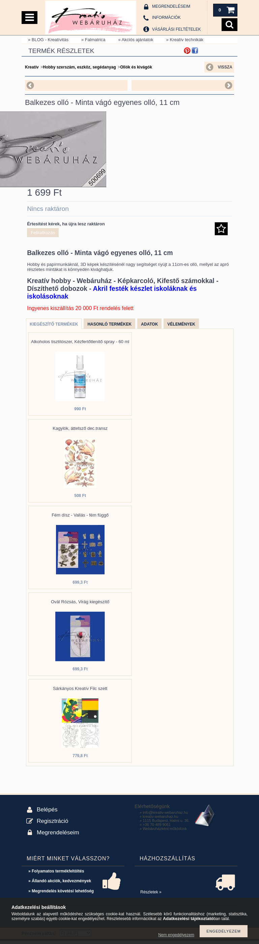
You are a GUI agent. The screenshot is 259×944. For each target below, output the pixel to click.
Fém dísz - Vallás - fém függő (80, 518)
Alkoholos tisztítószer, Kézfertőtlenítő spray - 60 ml (80, 345)
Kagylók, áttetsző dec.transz (80, 431)
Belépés (47, 813)
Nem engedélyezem (176, 935)
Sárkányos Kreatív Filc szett (80, 691)
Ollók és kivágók (136, 67)
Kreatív (32, 67)
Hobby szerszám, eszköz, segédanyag (79, 67)
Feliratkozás (43, 236)
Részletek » (151, 895)
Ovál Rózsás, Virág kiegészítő (80, 605)
